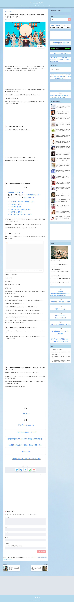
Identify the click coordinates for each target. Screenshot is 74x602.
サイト (6, 537)
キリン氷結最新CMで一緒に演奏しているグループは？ (60, 357)
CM (45, 474)
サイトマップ (33, 5)
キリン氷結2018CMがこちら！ (57, 349)
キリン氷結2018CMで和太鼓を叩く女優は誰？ (60, 352)
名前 (6, 527)
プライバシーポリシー (42, 5)
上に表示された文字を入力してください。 (14, 546)
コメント (7, 517)
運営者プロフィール (24, 5)
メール (7, 532)
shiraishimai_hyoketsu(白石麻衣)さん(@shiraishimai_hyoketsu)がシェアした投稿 (20, 270)
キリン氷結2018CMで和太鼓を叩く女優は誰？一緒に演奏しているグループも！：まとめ (60, 361)
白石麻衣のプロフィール (56, 354)
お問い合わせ (50, 5)
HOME (37, 597)
